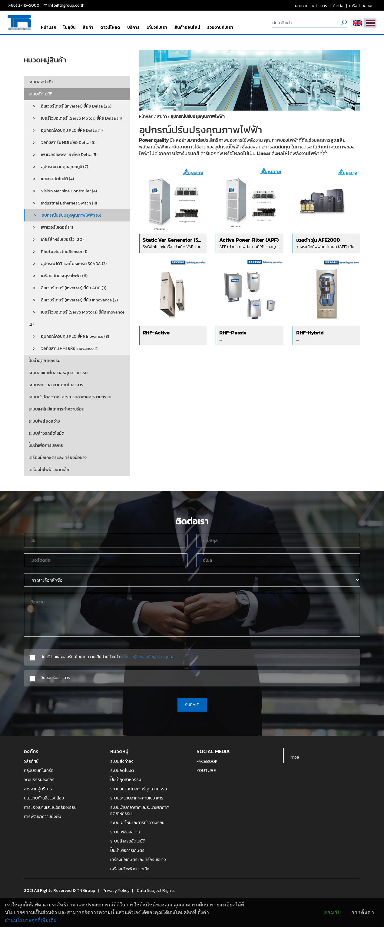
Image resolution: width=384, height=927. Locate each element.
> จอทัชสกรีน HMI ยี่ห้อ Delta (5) (61, 142)
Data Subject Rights (156, 890)
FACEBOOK (207, 761)
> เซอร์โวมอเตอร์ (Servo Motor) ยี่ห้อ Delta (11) (75, 118)
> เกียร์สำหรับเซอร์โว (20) (56, 239)
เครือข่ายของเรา (362, 5)
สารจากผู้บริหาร (38, 789)
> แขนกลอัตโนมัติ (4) (51, 179)
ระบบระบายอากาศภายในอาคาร (55, 385)
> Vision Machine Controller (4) (62, 191)
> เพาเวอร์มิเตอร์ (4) (50, 227)
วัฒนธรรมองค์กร (39, 779)
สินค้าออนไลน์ (187, 27)
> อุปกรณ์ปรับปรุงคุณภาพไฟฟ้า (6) (65, 215)
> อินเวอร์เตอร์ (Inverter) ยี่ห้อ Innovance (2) (73, 300)
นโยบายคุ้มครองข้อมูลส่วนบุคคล (147, 656)
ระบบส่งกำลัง (40, 82)
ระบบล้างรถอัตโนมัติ (46, 433)
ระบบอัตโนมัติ (40, 94)
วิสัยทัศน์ (31, 761)
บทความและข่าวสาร (311, 5)
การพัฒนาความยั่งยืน (42, 816)
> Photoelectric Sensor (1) (57, 251)
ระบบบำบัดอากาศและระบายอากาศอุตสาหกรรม (69, 397)
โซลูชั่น (69, 27)
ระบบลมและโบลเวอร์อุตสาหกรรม (58, 373)
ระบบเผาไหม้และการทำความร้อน (56, 409)
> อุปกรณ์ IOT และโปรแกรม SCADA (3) (67, 264)
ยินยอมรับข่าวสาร (55, 677)
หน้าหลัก (146, 116)
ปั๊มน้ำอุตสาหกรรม (44, 360)
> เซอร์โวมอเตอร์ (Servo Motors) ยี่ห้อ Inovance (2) (76, 318)
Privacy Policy (116, 890)
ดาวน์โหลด (110, 27)
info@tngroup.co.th (66, 5)
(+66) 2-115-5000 (23, 5)
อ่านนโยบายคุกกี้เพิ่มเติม (31, 920)
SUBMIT (192, 705)
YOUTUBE (206, 770)
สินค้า (88, 27)
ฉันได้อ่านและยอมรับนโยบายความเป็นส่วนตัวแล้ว (107, 657)
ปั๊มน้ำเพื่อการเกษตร (45, 445)
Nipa (294, 757)
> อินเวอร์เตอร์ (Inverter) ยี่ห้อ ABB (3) (67, 288)
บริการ (133, 27)
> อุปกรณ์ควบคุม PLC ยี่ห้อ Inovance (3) (68, 336)
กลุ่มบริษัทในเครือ (39, 770)
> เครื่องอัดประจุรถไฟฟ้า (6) (58, 276)
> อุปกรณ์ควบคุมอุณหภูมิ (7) (58, 167)
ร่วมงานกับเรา (220, 27)
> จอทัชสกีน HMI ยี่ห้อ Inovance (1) (63, 348)
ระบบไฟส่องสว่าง (44, 421)
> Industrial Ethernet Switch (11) (62, 203)
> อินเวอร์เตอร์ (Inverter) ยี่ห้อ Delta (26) (69, 106)
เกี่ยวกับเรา (157, 27)
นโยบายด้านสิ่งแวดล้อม (44, 798)
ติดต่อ (338, 5)
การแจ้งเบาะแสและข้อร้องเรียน (50, 807)
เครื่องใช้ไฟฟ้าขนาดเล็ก (48, 470)
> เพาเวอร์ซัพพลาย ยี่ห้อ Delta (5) (63, 154)
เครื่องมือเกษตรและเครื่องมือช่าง (57, 457)
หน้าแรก (48, 27)
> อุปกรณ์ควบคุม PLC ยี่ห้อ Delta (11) (65, 130)
